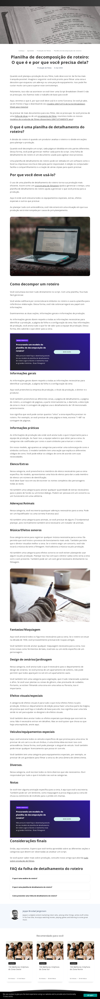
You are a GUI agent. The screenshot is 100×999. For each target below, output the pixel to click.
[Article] (19, 950)
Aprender (30, 51)
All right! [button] (90, 995)
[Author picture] (15, 915)
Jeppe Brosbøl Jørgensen (34, 911)
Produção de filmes (44, 51)
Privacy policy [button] (8, 996)
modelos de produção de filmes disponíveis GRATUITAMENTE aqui (41, 119)
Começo (21, 51)
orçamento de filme (47, 116)
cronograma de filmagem (47, 185)
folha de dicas (21, 116)
